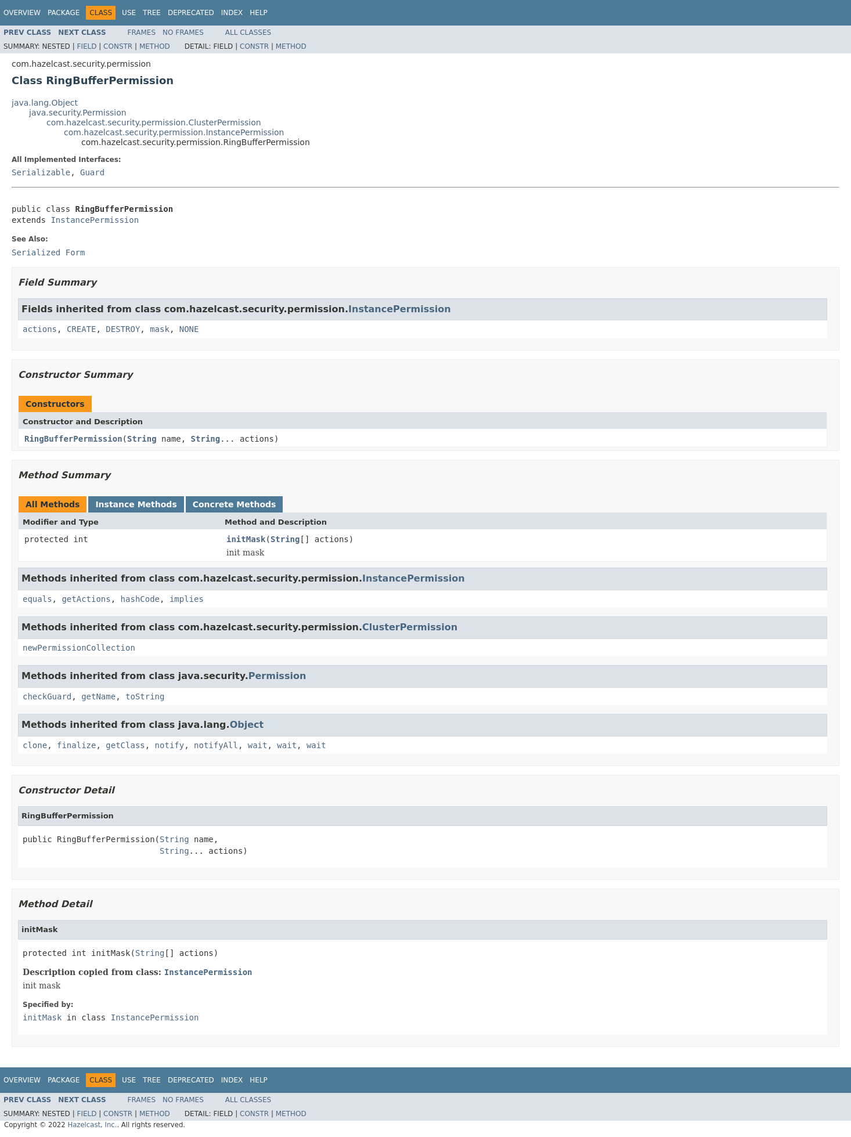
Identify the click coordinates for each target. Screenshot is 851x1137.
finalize (76, 745)
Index (232, 13)
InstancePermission (95, 220)
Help (259, 13)
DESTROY (123, 329)
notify (170, 745)
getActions (86, 599)
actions (40, 329)
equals (37, 599)
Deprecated (191, 13)
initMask (245, 539)
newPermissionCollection (79, 647)
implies (187, 599)
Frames (142, 32)
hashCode (140, 599)
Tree (152, 13)
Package (64, 13)
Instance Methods (135, 504)
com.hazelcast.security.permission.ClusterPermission (153, 122)
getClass (125, 745)
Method (154, 46)
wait (258, 745)
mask (160, 329)
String (142, 438)
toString (144, 696)
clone (35, 745)
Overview (22, 13)
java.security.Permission (78, 112)
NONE (189, 329)
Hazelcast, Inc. (92, 1125)
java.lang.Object (45, 102)
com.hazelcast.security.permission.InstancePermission (174, 132)
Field (86, 46)
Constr (117, 46)
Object (247, 724)
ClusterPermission (409, 627)
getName (98, 696)
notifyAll (216, 745)
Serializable (41, 172)
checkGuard (47, 696)
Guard (92, 172)
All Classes (248, 32)
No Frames (183, 32)
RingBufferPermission (73, 438)
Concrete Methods (234, 504)
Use (129, 13)
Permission (277, 675)
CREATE (81, 329)
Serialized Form (48, 252)
